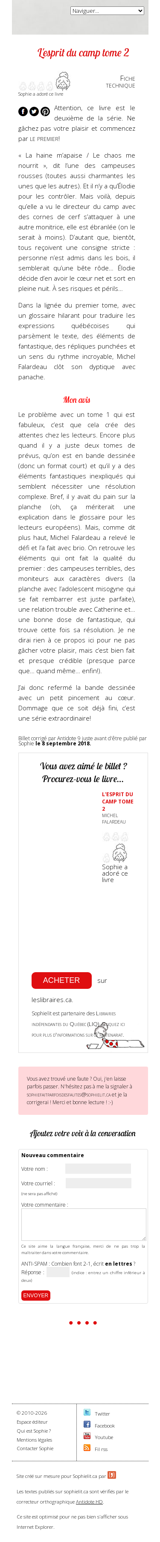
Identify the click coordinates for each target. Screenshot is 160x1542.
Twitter (102, 1413)
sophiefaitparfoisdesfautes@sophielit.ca (69, 1094)
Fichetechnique (120, 81)
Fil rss (101, 1449)
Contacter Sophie (35, 1448)
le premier (43, 138)
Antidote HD (89, 1501)
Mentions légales (34, 1439)
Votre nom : (34, 1169)
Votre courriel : (38, 1183)
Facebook (105, 1425)
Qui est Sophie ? (34, 1431)
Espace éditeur (32, 1422)
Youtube (104, 1437)
